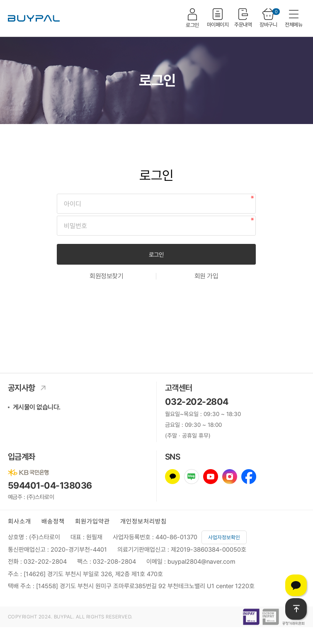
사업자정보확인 (224, 537)
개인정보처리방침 (143, 521)
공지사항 (29, 388)
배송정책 (53, 521)
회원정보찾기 (106, 276)
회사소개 (19, 521)
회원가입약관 (92, 521)
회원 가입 (206, 276)
